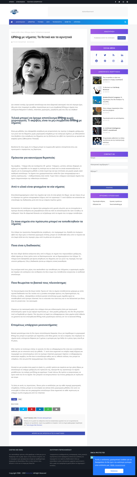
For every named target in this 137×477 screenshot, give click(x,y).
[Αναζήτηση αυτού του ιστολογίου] (105, 38)
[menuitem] (11, 22)
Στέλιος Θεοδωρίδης (19, 42)
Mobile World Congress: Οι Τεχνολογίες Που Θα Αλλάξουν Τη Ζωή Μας (113, 99)
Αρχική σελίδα (15, 32)
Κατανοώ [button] (114, 471)
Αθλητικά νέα (97, 204)
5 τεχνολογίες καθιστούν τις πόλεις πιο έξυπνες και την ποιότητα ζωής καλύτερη (113, 140)
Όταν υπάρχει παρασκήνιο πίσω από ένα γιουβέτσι (113, 109)
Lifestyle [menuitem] (31, 22)
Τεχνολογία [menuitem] (57, 22)
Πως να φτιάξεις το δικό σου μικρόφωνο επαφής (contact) (113, 78)
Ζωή (22, 32)
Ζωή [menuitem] (48, 22)
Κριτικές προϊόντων (116, 201)
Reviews (39, 425)
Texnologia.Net (31, 425)
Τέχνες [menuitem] (41, 22)
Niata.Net (29, 473)
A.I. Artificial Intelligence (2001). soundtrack (111, 129)
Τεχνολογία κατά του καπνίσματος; (113, 118)
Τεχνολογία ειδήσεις (99, 201)
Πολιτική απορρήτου (34, 2)
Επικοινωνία (20, 2)
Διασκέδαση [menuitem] (20, 22)
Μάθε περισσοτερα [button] (117, 465)
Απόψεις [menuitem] (77, 22)
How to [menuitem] (68, 22)
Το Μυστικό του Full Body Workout (111, 88)
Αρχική (11, 2)
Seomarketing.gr (116, 204)
